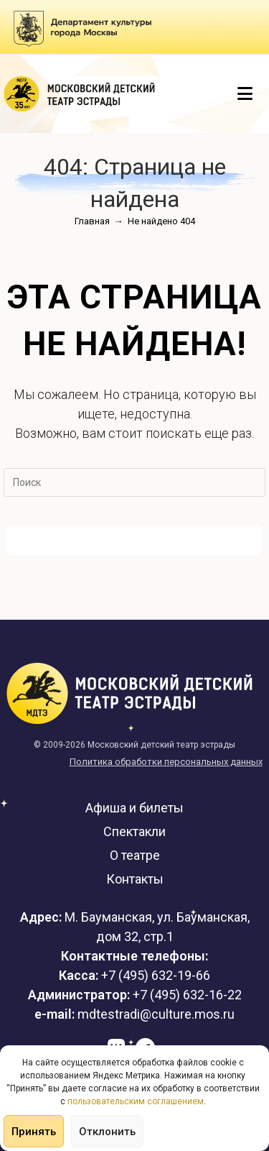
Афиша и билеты (134, 807)
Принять (33, 1131)
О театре (135, 855)
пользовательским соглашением (135, 1101)
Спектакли (134, 831)
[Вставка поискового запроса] (134, 482)
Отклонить (107, 1131)
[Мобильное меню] (245, 94)
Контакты (135, 878)
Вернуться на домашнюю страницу (134, 540)
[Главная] (92, 221)
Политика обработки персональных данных (166, 761)
